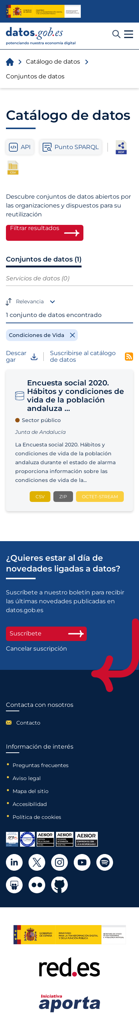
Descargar (21, 357)
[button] (128, 34)
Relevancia (30, 301)
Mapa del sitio (31, 791)
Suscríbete (46, 633)
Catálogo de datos (53, 61)
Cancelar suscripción (36, 648)
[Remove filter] (42, 335)
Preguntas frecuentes (41, 765)
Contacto (28, 722)
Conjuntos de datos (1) (44, 259)
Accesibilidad (30, 804)
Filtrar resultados (34, 228)
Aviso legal (27, 778)
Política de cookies (37, 817)
